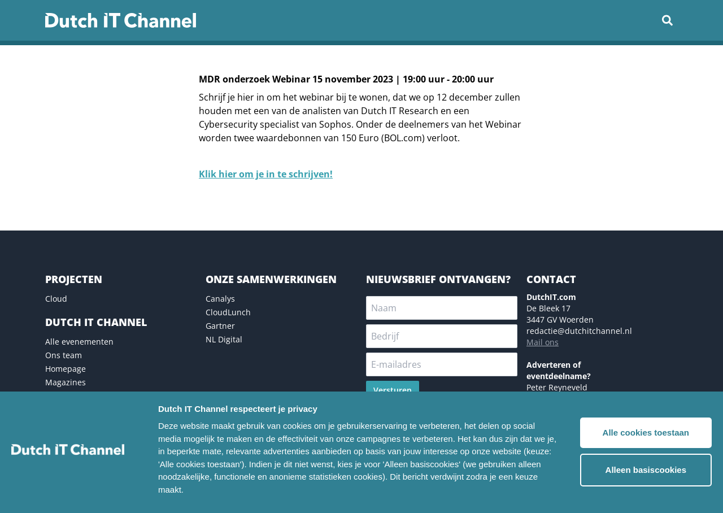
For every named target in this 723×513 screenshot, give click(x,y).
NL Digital (224, 339)
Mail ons (542, 342)
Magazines (65, 382)
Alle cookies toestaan (646, 432)
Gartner (220, 325)
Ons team (63, 355)
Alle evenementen (79, 341)
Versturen (392, 390)
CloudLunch (228, 312)
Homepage (65, 368)
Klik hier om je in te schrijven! (266, 174)
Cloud (56, 298)
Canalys (220, 298)
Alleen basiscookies (646, 470)
